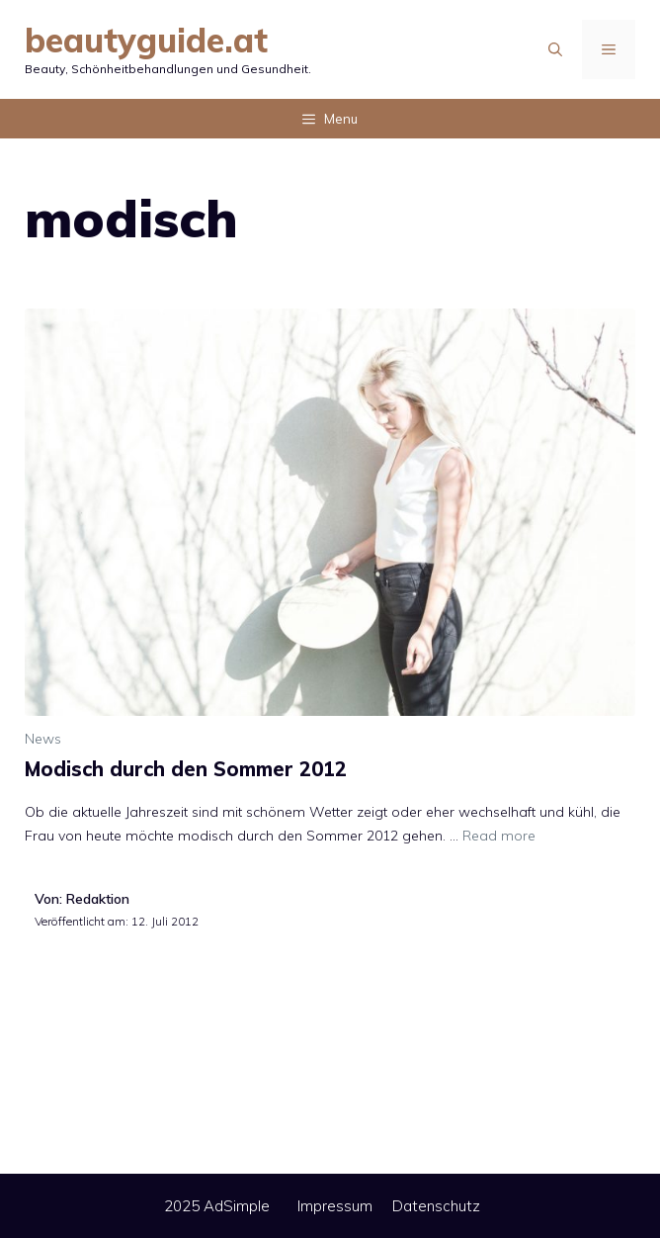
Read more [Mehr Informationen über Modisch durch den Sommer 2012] (499, 835)
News (43, 739)
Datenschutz (436, 1205)
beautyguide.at (146, 40)
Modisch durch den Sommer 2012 (186, 768)
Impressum (334, 1205)
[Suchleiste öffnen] (555, 49)
